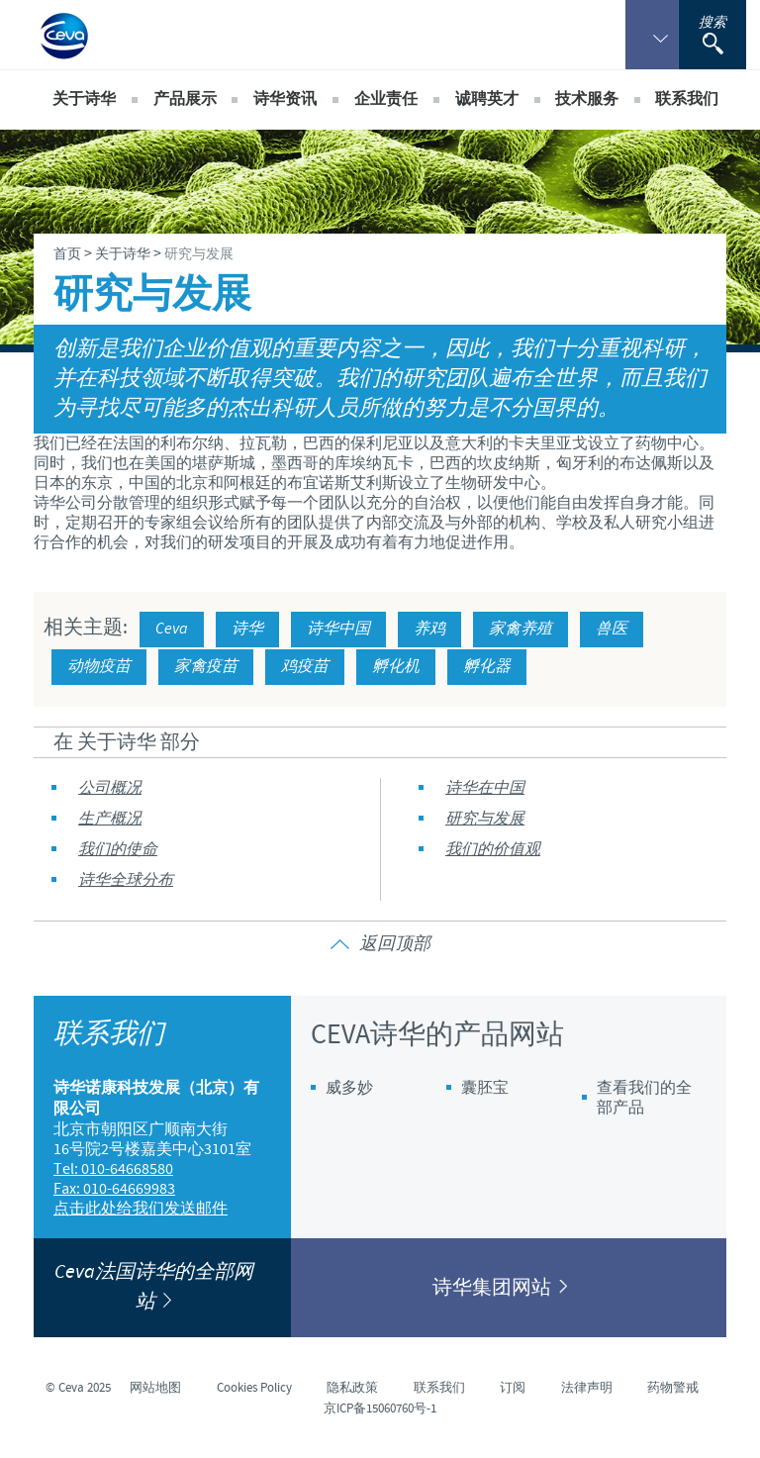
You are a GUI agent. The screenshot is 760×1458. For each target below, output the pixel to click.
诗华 (247, 629)
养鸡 (429, 629)
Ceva (171, 629)
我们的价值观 (492, 849)
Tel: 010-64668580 (113, 1169)
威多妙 (349, 1088)
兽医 (611, 629)
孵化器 (487, 666)
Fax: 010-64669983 (114, 1189)
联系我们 (686, 99)
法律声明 (587, 1388)
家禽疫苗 (206, 666)
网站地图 (155, 1388)
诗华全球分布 (125, 880)
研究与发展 (484, 819)
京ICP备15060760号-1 (380, 1408)
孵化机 (396, 666)
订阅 (512, 1388)
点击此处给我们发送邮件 (140, 1208)
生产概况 (110, 819)
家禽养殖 (520, 629)
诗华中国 (338, 629)
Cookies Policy (254, 1388)
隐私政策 (352, 1388)
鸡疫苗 (305, 666)
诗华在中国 (484, 788)
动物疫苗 (99, 666)
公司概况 (110, 788)
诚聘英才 (487, 99)
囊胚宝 (485, 1088)
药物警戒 (673, 1388)
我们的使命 (117, 849)
